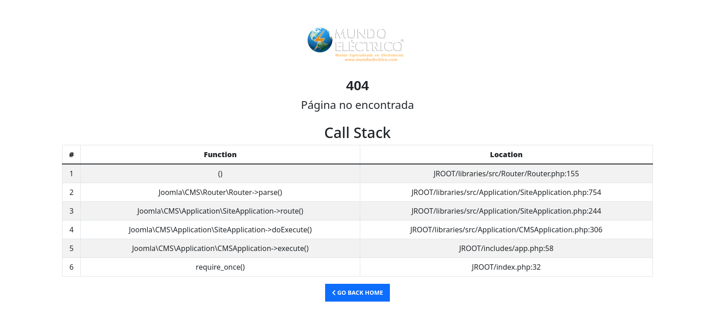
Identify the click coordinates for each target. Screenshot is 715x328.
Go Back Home (357, 292)
